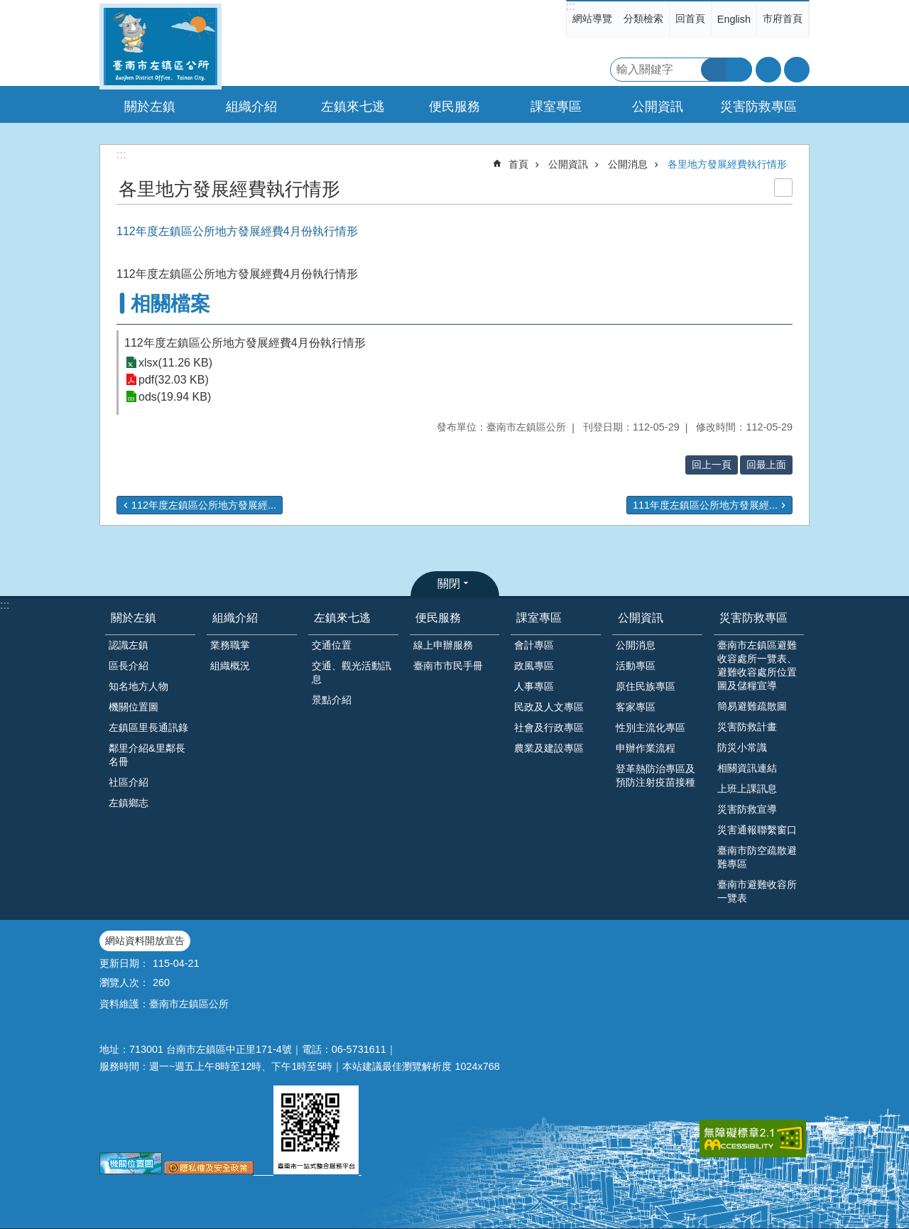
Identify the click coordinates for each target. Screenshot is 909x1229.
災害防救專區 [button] (758, 106)
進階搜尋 (739, 70)
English (734, 19)
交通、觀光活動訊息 (351, 672)
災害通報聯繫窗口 (757, 829)
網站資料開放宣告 (145, 940)
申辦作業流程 (645, 748)
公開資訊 (568, 164)
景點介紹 (332, 699)
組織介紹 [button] (251, 106)
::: (570, 6)
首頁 (518, 164)
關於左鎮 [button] (149, 106)
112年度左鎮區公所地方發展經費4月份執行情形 (245, 343)
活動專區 (635, 665)
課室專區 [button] (556, 106)
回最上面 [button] (766, 464)
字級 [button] (768, 69)
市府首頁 (782, 18)
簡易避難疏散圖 (752, 706)
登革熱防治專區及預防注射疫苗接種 (655, 775)
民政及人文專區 (549, 707)
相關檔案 (170, 304)
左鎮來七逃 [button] (353, 106)
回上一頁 (711, 464)
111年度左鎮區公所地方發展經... (705, 505)
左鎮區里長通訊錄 (148, 727)
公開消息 (628, 164)
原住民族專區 (645, 686)
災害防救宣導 (747, 809)
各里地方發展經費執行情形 (727, 164)
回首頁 (690, 18)
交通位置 (332, 645)
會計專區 (534, 645)
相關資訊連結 (747, 768)
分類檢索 (643, 18)
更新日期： (124, 963)
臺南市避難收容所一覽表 (757, 891)
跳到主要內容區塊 (7, 7)
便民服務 (438, 618)
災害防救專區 (753, 618)
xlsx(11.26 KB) (175, 363)
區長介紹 (128, 665)
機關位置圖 (133, 707)
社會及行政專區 (549, 727)
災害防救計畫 (747, 726)
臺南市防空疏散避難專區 (757, 857)
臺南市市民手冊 (448, 665)
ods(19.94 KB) (174, 397)
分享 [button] (797, 69)
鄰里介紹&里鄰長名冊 (147, 754)
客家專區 (635, 707)
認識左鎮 (128, 645)
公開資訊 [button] (657, 106)
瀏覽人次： (124, 982)
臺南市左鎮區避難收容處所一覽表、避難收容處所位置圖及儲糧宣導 (757, 665)
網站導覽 (592, 18)
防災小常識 (742, 747)
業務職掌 (230, 645)
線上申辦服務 (443, 645)
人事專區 (534, 686)
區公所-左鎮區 (160, 47)
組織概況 (230, 665)
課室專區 (539, 618)
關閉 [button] (448, 584)
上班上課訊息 (747, 788)
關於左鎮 (133, 618)
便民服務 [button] (454, 106)
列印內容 (783, 187)
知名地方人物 (138, 686)
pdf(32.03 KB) (173, 380)
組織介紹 (235, 618)
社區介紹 (128, 782)
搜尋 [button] (713, 70)
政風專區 (534, 665)
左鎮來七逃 (342, 618)
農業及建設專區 (549, 748)
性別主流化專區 (650, 727)
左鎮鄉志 (128, 802)
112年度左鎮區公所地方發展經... (203, 505)
